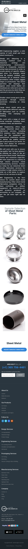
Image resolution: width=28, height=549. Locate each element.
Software (3, 410)
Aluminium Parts (5, 472)
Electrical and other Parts (7, 484)
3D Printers (4, 406)
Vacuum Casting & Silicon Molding (9, 461)
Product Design (5, 437)
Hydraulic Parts (5, 482)
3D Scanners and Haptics (7, 412)
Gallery (3, 496)
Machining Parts (5, 479)
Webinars (3, 398)
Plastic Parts (4, 475)
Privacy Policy (19, 546)
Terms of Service (10, 546)
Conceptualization (5, 432)
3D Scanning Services (6, 444)
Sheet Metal (4, 477)
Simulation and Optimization (8, 447)
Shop (2, 498)
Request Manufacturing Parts (14, 35)
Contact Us (4, 492)
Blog (2, 494)
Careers (3, 393)
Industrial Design (5, 434)
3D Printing (4, 456)
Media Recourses (5, 396)
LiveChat (25, 3)
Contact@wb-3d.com (9, 520)
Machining (3, 459)
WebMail (20, 3)
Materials (3, 408)
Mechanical (4, 449)
